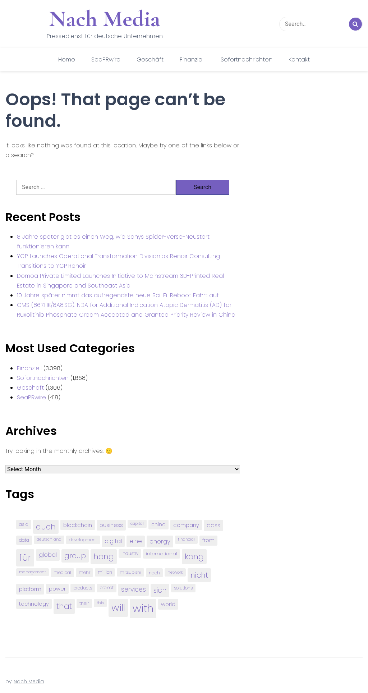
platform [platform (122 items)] (30, 589)
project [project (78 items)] (107, 588)
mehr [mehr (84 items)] (84, 572)
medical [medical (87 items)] (62, 572)
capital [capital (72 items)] (137, 523)
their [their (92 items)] (84, 603)
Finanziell (192, 59)
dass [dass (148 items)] (213, 525)
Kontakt (299, 59)
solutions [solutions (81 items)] (183, 588)
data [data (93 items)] (24, 540)
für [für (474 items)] (25, 557)
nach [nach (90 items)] (154, 573)
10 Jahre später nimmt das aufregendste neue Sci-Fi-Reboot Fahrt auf (118, 295)
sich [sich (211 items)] (159, 590)
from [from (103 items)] (208, 540)
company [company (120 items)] (186, 525)
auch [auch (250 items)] (46, 527)
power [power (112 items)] (57, 588)
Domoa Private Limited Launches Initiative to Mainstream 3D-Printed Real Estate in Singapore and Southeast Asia (120, 281)
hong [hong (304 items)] (103, 556)
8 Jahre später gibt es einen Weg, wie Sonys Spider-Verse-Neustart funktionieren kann (113, 242)
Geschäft (150, 59)
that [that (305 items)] (64, 606)
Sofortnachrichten (246, 59)
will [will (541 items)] (118, 607)
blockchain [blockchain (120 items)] (77, 525)
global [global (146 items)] (48, 555)
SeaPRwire (105, 59)
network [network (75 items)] (175, 572)
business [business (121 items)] (111, 525)
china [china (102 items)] (158, 524)
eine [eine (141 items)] (135, 541)
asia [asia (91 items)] (23, 524)
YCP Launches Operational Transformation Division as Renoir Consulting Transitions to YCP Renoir (118, 261)
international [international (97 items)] (161, 553)
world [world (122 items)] (168, 604)
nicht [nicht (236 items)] (199, 575)
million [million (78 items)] (105, 572)
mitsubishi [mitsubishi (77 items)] (130, 572)
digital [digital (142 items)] (113, 541)
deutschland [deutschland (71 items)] (49, 539)
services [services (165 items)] (133, 589)
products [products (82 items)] (82, 588)
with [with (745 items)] (143, 608)
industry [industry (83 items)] (129, 553)
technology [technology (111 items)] (34, 603)
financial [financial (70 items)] (186, 539)
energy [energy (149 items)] (160, 541)
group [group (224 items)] (75, 556)
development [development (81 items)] (83, 540)
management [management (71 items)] (32, 572)
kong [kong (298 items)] (194, 556)
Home (66, 59)
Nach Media (104, 18)
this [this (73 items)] (100, 603)
